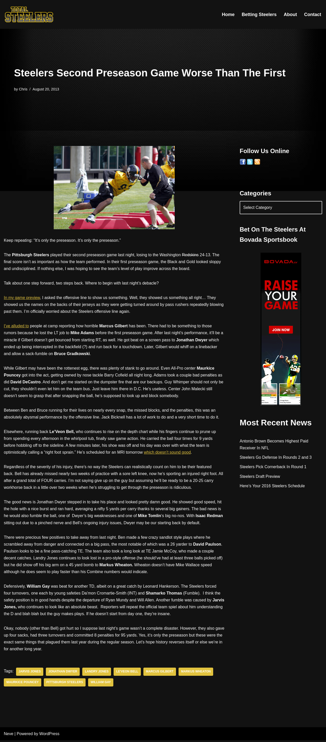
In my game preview (22, 298)
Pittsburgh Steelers (64, 684)
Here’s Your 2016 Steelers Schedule (272, 486)
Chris (23, 89)
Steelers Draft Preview (260, 477)
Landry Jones (97, 673)
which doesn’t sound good (168, 453)
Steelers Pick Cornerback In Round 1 (273, 467)
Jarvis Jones (30, 673)
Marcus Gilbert (160, 673)
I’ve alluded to (16, 326)
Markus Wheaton (196, 673)
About (290, 14)
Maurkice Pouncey (22, 684)
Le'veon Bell (128, 673)
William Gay (101, 684)
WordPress (49, 735)
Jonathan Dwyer (62, 673)
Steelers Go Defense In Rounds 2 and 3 (276, 458)
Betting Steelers (259, 14)
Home (228, 14)
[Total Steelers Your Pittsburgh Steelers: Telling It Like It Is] (29, 14)
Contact (312, 14)
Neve (8, 735)
